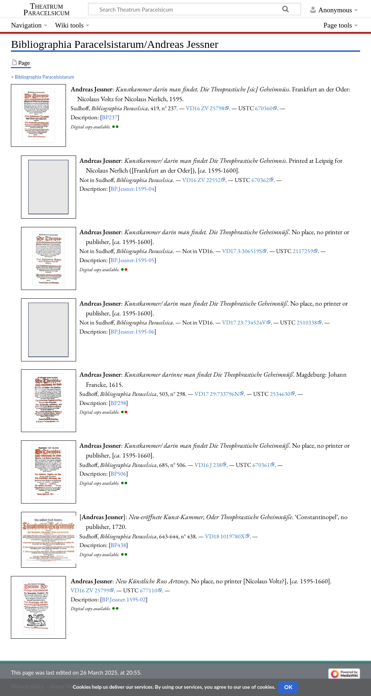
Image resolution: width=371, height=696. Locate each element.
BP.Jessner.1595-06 (132, 331)
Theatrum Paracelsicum (47, 9)
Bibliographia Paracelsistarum (44, 77)
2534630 (280, 394)
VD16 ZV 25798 (205, 108)
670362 (260, 180)
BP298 (118, 403)
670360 (263, 108)
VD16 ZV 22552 (201, 180)
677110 (148, 590)
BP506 (118, 473)
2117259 (303, 251)
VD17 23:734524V (244, 322)
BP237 (109, 117)
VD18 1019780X (225, 536)
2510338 (307, 322)
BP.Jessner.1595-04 (132, 188)
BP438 (118, 545)
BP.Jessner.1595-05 (132, 260)
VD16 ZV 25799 (90, 590)
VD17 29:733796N (217, 394)
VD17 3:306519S (242, 251)
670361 (261, 465)
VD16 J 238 (208, 465)
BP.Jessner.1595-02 (124, 599)
